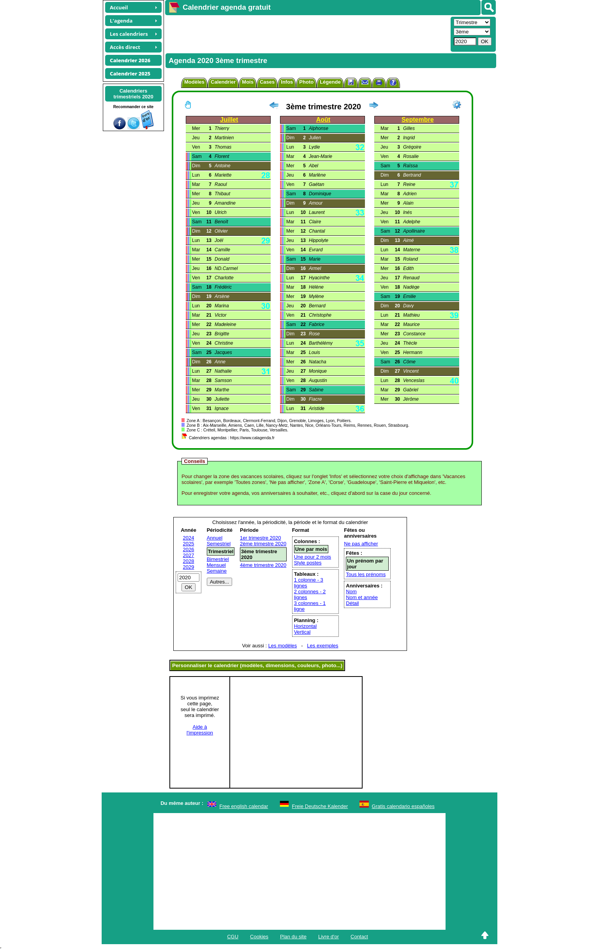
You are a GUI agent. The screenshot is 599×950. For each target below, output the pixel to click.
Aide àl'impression (200, 730)
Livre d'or (328, 936)
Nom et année (362, 597)
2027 (188, 555)
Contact (359, 936)
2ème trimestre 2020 (263, 544)
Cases (267, 82)
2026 (188, 549)
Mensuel (216, 565)
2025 (188, 544)
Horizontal (305, 626)
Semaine (217, 571)
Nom (351, 591)
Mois (248, 82)
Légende (330, 82)
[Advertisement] (307, 33)
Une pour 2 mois (312, 557)
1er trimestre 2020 (260, 538)
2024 (188, 538)
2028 (188, 561)
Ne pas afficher (361, 544)
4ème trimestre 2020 (263, 565)
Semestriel (219, 544)
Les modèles (282, 646)
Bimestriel (218, 559)
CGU (232, 936)
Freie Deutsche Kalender (320, 806)
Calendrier (223, 82)
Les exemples (322, 646)
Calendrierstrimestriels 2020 (133, 94)
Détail (352, 603)
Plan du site (293, 936)
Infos (287, 82)
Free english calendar (243, 806)
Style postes (308, 563)
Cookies (259, 936)
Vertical (302, 632)
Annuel (214, 538)
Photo (306, 82)
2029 (188, 567)
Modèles (194, 82)
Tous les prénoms (366, 574)
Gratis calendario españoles (403, 806)
